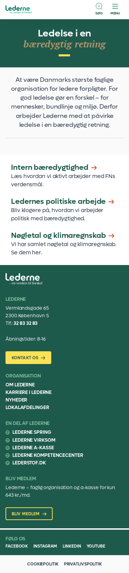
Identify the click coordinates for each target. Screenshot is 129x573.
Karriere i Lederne (29, 392)
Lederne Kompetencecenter (47, 455)
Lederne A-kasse (33, 447)
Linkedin (72, 546)
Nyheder (16, 400)
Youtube (96, 546)
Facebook (17, 546)
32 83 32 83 (25, 323)
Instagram (45, 546)
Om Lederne (20, 385)
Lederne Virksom (33, 440)
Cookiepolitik (42, 564)
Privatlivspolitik (83, 564)
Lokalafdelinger (27, 407)
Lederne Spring (31, 432)
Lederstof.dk (29, 463)
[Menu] (115, 9)
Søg (99, 13)
